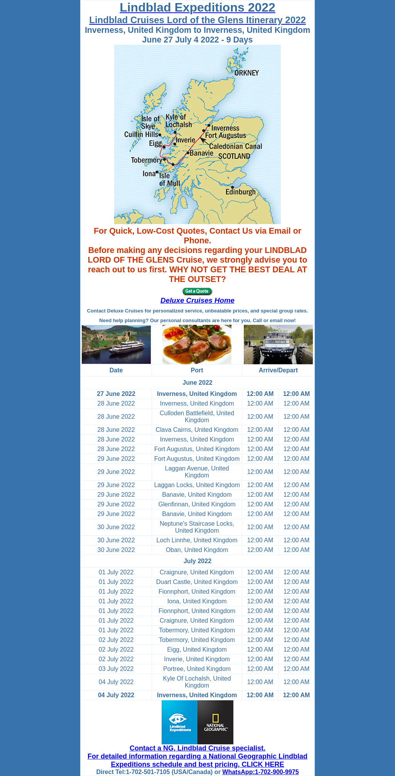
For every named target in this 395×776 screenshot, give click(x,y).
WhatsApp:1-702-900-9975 (260, 772)
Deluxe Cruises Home (197, 300)
